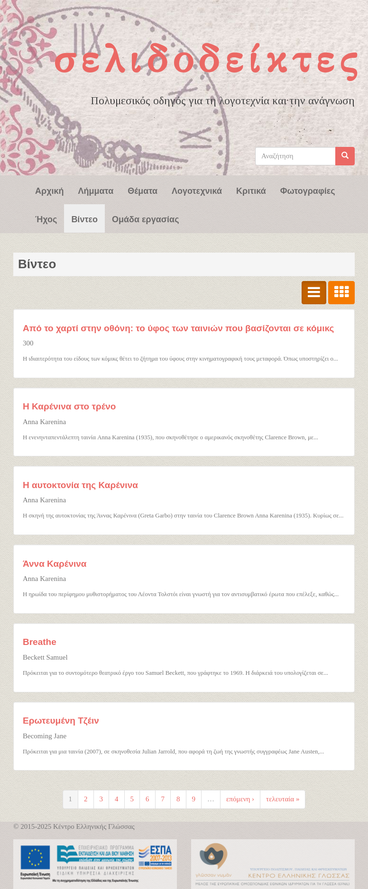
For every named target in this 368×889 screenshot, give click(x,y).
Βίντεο (84, 218)
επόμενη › (240, 799)
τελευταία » (282, 799)
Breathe (39, 642)
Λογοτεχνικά (197, 190)
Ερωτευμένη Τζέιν (61, 721)
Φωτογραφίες (307, 190)
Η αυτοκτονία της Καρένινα (80, 485)
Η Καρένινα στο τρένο (69, 406)
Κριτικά (251, 190)
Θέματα (142, 190)
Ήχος (46, 218)
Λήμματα (96, 190)
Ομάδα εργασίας (145, 218)
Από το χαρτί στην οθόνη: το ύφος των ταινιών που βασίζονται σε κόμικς (178, 328)
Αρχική (49, 190)
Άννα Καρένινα (55, 564)
